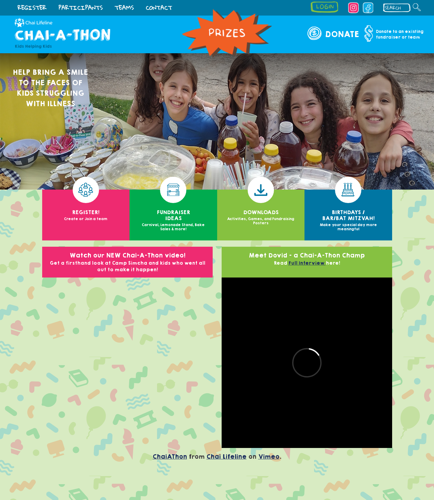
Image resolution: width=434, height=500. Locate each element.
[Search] (417, 7)
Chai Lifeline (226, 456)
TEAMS (124, 7)
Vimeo (268, 456)
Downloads (261, 208)
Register (32, 7)
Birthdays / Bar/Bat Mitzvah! (348, 211)
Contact (159, 7)
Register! (86, 206)
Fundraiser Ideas (173, 211)
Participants (80, 7)
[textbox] (398, 7)
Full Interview (307, 263)
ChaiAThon (170, 456)
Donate (342, 34)
